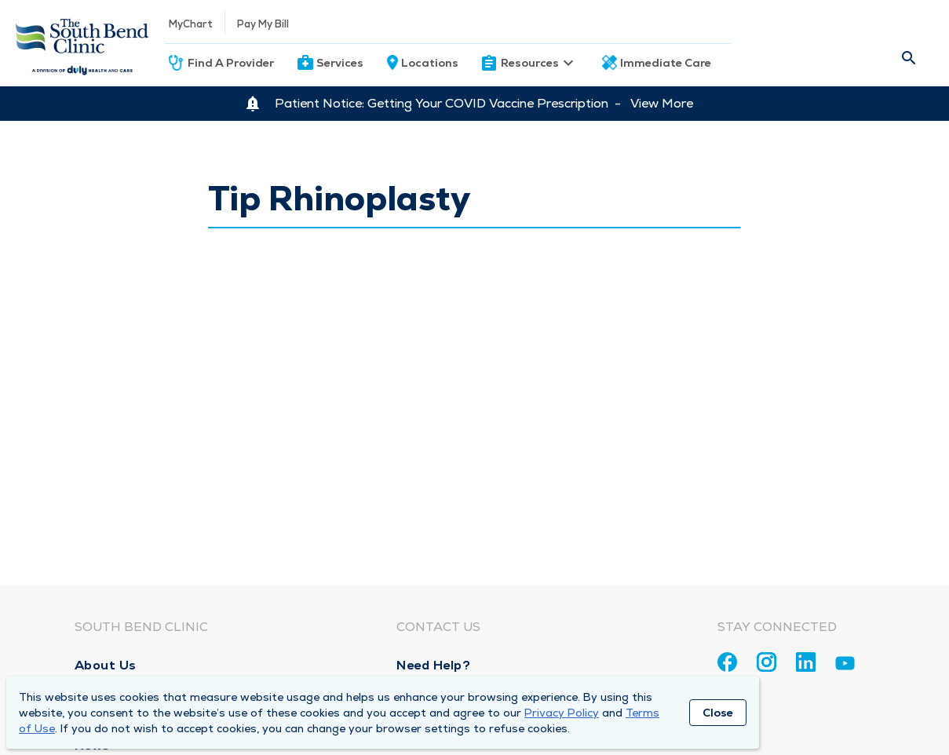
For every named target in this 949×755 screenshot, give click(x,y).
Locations (429, 63)
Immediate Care (665, 63)
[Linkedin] (806, 662)
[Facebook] (727, 662)
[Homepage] (82, 43)
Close (718, 713)
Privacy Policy (561, 713)
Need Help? (433, 665)
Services (339, 63)
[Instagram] (766, 662)
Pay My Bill (263, 24)
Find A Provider (231, 63)
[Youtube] (845, 666)
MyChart (191, 24)
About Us (106, 665)
